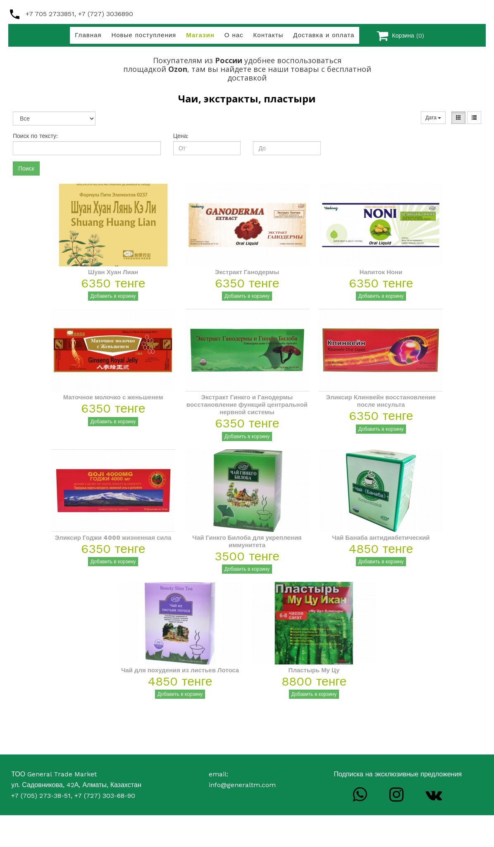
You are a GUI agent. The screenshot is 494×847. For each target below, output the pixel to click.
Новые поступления (143, 35)
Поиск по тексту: (35, 136)
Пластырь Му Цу (314, 670)
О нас (233, 35)
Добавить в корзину (113, 296)
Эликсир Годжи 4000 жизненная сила (113, 537)
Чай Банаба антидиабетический (381, 537)
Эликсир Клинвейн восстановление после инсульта (381, 401)
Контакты (268, 35)
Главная (88, 35)
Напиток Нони (381, 272)
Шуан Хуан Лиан (113, 272)
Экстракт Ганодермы (247, 272)
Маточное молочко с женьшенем (113, 397)
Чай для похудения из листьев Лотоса (180, 670)
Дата (433, 118)
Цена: (181, 136)
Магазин (200, 35)
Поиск (26, 168)
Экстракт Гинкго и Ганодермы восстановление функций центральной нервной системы (247, 405)
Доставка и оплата (323, 35)
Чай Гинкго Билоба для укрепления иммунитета (246, 541)
